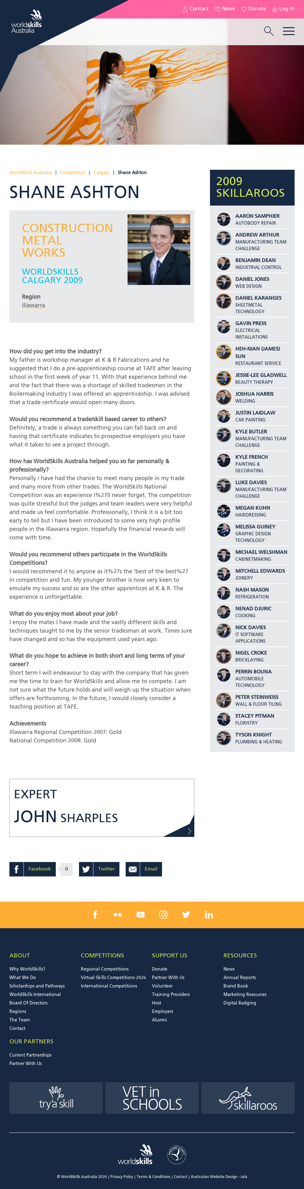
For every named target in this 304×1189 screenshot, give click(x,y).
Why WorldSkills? (27, 969)
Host (156, 1003)
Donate (253, 9)
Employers (162, 1012)
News (225, 9)
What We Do (22, 978)
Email (151, 869)
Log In (283, 9)
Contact (196, 9)
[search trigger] (269, 31)
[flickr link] (118, 915)
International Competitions (109, 986)
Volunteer (162, 986)
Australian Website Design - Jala (219, 1177)
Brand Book (235, 986)
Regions (17, 1012)
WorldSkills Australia (30, 173)
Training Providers (171, 995)
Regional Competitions (104, 969)
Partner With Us (168, 978)
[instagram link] (163, 915)
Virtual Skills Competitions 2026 (113, 978)
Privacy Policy (121, 1177)
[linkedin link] (209, 915)
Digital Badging (239, 1003)
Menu (289, 31)
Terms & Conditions (153, 1177)
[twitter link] (186, 915)
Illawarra (33, 305)
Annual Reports (239, 978)
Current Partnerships (30, 1055)
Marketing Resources (244, 995)
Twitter (106, 869)
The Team (19, 1020)
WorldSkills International (35, 995)
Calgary (101, 173)
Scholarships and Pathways (37, 986)
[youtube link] (141, 915)
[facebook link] (95, 915)
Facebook (40, 869)
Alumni (159, 1020)
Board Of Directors (28, 1003)
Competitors (72, 173)
